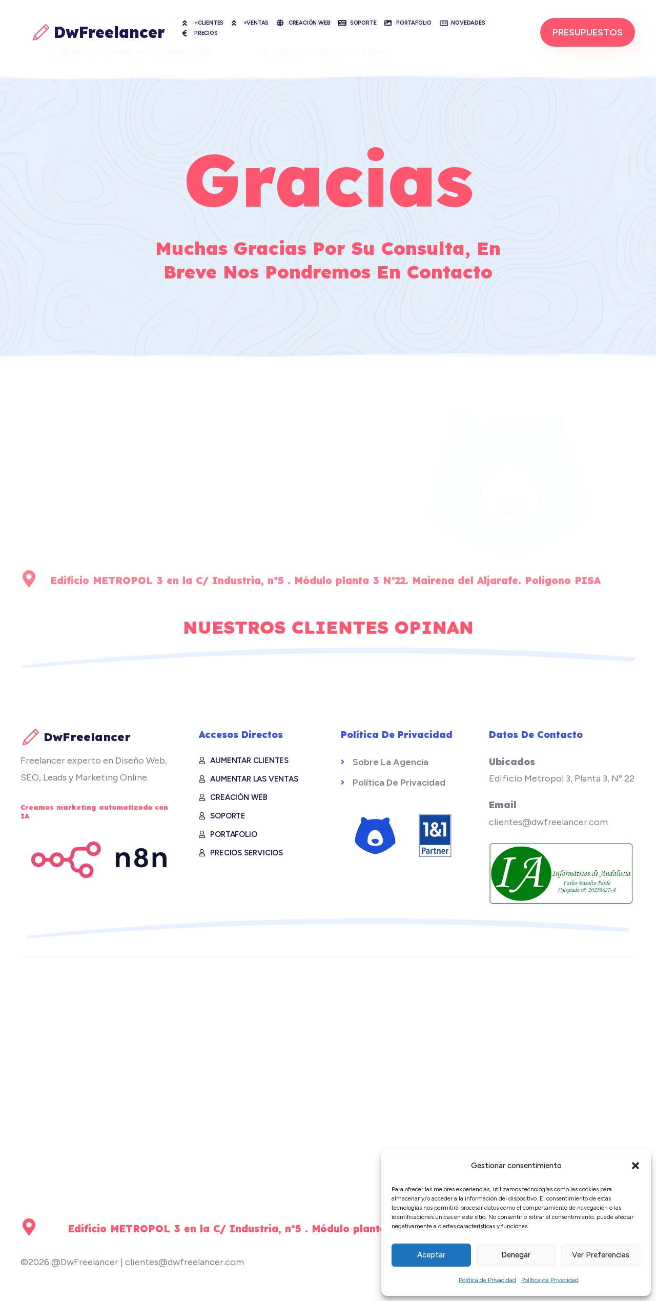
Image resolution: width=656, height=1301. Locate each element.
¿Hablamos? (561, 427)
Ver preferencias (600, 1254)
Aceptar (431, 1254)
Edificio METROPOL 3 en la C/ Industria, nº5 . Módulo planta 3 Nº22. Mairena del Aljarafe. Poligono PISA (343, 1229)
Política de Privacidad (487, 1280)
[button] (635, 1165)
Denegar (515, 1254)
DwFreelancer (109, 32)
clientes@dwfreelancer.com (507, 541)
